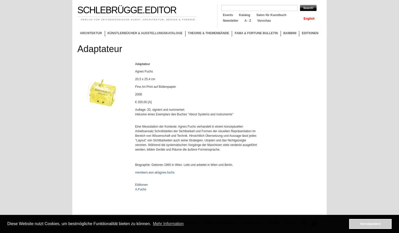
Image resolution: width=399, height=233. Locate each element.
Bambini (289, 33)
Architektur (91, 33)
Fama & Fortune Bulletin (256, 33)
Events (228, 15)
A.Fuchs (140, 189)
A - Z (248, 20)
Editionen (310, 33)
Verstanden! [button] (370, 224)
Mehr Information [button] (168, 224)
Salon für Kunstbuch (271, 15)
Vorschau (264, 20)
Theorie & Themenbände (207, 33)
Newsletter (230, 20)
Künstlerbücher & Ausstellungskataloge (144, 33)
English (309, 18)
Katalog (244, 15)
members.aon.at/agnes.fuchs (155, 172)
